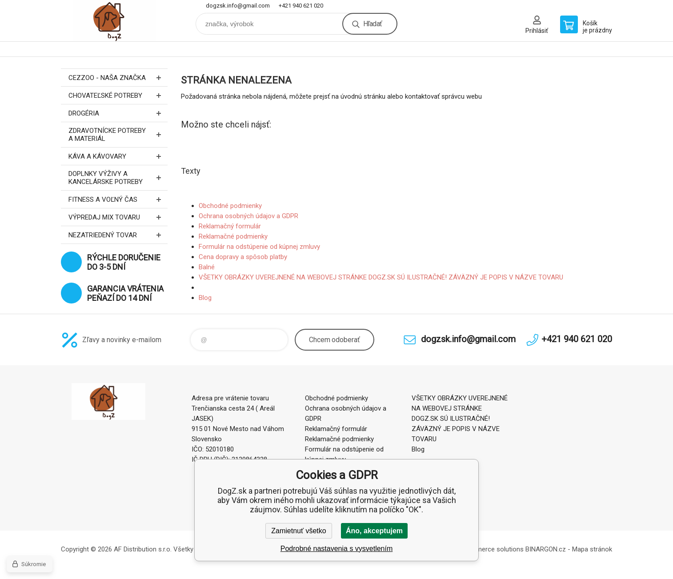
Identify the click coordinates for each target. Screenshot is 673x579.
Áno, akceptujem (374, 531)
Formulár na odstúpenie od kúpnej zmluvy (259, 247)
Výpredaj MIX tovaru (118, 217)
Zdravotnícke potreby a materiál (118, 134)
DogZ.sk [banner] (114, 20)
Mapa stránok (592, 549)
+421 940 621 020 (301, 5)
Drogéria (118, 113)
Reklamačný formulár (230, 226)
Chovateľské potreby (118, 95)
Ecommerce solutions (491, 549)
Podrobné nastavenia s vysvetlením (336, 548)
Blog (205, 298)
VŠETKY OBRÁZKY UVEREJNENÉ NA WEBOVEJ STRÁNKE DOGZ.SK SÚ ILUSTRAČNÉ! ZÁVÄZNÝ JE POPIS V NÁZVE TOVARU (381, 277)
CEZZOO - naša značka (118, 77)
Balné (207, 267)
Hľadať (372, 24)
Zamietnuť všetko (298, 531)
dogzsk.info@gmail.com (238, 5)
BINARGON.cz (545, 549)
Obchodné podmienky (230, 206)
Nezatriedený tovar (118, 235)
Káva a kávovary (118, 156)
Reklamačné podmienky (233, 236)
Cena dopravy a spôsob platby (243, 257)
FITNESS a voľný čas (118, 199)
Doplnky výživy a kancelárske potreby (118, 177)
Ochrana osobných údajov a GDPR (248, 216)
